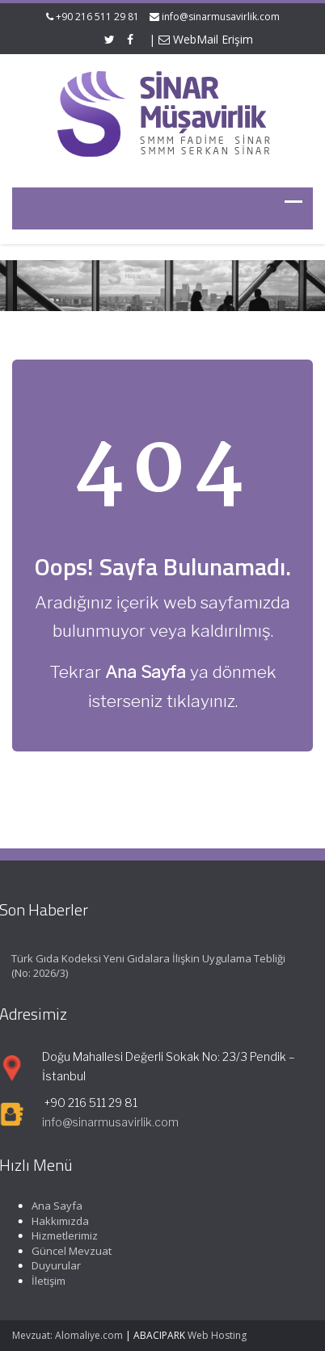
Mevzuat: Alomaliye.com (67, 1335)
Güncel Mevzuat (69, 1251)
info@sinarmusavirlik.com (221, 16)
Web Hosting (217, 1335)
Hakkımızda (58, 1221)
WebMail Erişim (205, 39)
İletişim (46, 1280)
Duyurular (53, 1265)
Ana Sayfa (54, 1205)
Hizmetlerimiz (62, 1235)
